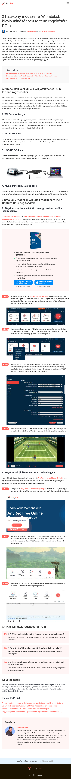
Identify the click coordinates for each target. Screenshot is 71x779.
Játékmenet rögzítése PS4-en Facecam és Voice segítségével (28, 709)
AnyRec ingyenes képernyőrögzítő (50, 478)
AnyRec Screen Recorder (11, 216)
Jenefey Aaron (31, 31)
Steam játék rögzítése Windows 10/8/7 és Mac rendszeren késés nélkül (31, 706)
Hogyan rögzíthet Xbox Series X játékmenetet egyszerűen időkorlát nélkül (32, 712)
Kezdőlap (19, 761)
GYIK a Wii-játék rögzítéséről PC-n (18, 78)
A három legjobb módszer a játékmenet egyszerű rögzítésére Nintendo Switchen (35, 703)
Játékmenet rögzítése (48, 31)
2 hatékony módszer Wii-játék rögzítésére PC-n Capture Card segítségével (31, 76)
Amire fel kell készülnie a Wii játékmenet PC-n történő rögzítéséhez (29, 73)
